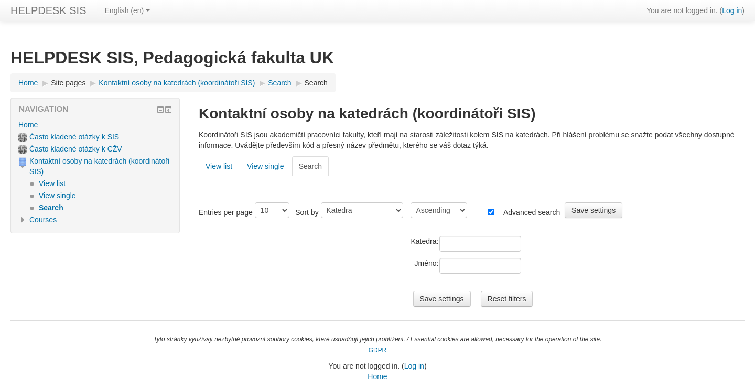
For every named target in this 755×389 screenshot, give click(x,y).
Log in (732, 10)
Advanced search (531, 212)
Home (28, 125)
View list (219, 166)
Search (316, 83)
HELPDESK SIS (48, 10)
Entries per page (226, 212)
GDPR (377, 350)
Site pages (68, 83)
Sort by (306, 212)
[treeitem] (95, 125)
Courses (43, 219)
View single (265, 166)
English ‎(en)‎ (127, 10)
